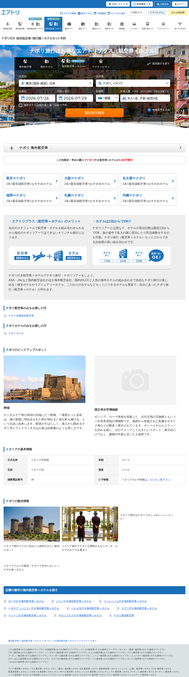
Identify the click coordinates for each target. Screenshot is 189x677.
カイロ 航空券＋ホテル (93, 647)
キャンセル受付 (118, 13)
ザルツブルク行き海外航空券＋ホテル (80, 553)
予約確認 (101, 13)
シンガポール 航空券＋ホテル (40, 610)
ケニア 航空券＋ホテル (66, 650)
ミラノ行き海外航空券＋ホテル (74, 539)
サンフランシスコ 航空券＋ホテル (157, 626)
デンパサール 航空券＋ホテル (67, 610)
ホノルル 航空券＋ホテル (75, 626)
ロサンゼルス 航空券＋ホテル (100, 626)
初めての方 (86, 13)
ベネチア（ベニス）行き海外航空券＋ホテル (33, 546)
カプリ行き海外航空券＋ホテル (139, 546)
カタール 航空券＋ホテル (44, 650)
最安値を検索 (94, 112)
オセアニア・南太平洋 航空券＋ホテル (50, 641)
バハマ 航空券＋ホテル (43, 635)
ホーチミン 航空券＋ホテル (167, 610)
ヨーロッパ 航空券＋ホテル (20, 616)
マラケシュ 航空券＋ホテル (142, 647)
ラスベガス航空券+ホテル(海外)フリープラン (71, 597)
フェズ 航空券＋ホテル (165, 647)
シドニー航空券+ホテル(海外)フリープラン (111, 594)
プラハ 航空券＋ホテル (162, 623)
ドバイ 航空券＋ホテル (72, 647)
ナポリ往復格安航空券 (21, 315)
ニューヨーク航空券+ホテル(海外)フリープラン (152, 594)
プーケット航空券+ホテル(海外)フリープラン (28, 594)
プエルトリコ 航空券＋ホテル (67, 635)
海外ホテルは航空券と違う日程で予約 (43, 105)
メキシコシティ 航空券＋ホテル (93, 632)
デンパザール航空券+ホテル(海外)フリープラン (70, 594)
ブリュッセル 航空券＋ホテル (21, 623)
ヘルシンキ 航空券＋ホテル (148, 619)
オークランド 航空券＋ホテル (21, 644)
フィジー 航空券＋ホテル (112, 644)
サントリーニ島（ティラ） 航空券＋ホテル (83, 623)
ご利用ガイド (136, 12)
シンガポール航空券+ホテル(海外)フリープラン (66, 591)
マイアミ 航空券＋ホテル (114, 629)
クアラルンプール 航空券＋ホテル (63, 613)
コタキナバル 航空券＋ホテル (92, 613)
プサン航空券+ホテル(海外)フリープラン (26, 591)
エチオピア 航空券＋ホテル (20, 650)
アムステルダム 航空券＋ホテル (49, 623)
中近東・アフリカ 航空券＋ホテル (23, 647)
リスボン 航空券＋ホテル (19, 626)
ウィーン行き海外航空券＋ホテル (27, 553)
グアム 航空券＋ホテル (41, 632)
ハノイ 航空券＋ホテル (18, 613)
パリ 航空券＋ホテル (141, 616)
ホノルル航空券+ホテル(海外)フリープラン (107, 591)
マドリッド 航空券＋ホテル (97, 619)
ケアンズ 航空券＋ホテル (120, 641)
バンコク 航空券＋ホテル (92, 610)
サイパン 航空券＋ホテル (19, 632)
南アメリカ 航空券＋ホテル (123, 635)
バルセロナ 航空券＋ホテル (72, 619)
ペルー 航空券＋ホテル (129, 638)
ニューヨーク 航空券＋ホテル (128, 626)
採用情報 (163, 659)
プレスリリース (54, 659)
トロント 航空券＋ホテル (164, 629)
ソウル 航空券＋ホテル (39, 607)
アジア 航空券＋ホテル (18, 607)
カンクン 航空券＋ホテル (120, 632)
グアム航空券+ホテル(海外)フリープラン (145, 591)
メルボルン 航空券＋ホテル (145, 641)
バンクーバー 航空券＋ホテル (139, 629)
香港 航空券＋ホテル (17, 610)
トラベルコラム (157, 12)
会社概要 (34, 659)
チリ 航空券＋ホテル (108, 638)
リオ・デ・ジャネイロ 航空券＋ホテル (25, 638)
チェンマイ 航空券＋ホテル (117, 610)
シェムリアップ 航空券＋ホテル (142, 613)
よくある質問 (138, 659)
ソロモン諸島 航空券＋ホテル (137, 644)
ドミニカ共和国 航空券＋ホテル (95, 635)
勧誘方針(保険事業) (87, 659)
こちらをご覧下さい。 (160, 439)
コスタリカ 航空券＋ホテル (20, 635)
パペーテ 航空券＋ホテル (46, 644)
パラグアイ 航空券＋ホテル (152, 638)
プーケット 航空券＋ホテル (142, 610)
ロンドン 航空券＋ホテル (44, 616)
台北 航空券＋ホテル (88, 607)
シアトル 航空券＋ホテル (44, 629)
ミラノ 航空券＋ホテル (87, 616)
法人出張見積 (177, 12)
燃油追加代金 (102, 659)
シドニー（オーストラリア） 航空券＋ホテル (88, 641)
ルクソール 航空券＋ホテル (117, 647)
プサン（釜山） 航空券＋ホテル (64, 607)
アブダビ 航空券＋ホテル (50, 647)
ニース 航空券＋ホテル (161, 616)
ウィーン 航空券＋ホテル (48, 619)
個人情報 (26, 659)
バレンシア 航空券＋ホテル (123, 619)
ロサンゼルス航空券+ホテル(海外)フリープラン (29, 597)
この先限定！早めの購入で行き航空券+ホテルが (94, 160)
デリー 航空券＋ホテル (117, 613)
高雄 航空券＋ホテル (108, 607)
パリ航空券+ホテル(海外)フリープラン (109, 597)
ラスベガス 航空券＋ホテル (20, 629)
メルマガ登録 (69, 13)
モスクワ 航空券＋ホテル (140, 623)
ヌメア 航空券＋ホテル (68, 644)
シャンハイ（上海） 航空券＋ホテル (134, 607)
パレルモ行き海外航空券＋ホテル (90, 546)
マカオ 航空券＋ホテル (161, 607)
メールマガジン (152, 659)
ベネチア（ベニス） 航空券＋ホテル (115, 616)
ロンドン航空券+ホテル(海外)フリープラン (146, 597)
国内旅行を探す (161, 63)
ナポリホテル (16, 333)
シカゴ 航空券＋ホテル (66, 629)
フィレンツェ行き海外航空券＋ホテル (125, 539)
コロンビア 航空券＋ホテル (20, 641)
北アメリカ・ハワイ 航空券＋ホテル (47, 626)
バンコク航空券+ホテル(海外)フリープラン (99, 588)
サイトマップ (115, 659)
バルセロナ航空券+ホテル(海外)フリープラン (28, 600)
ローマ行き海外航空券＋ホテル (26, 539)
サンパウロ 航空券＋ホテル (148, 635)
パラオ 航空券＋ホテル (89, 644)
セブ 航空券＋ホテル (38, 613)
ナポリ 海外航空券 (33, 148)
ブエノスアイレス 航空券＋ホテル (83, 638)
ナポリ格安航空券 (124, 553)
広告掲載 (43, 659)
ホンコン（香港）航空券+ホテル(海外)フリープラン (142, 588)
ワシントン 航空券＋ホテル (89, 629)
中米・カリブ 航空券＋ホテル (65, 632)
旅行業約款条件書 (70, 659)
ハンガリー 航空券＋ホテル (115, 623)
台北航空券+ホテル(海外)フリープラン (62, 588)
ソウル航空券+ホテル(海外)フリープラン (26, 588)
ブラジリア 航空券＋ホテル (55, 638)
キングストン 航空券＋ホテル (145, 632)
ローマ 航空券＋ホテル (66, 616)
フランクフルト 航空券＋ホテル (22, 619)
